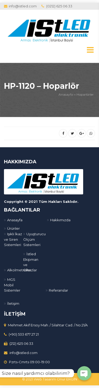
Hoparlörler (85, 94)
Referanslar (58, 290)
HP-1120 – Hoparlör (41, 86)
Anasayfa (66, 94)
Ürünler (13, 228)
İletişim (13, 303)
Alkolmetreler (19, 270)
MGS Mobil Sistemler (12, 284)
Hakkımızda (60, 220)
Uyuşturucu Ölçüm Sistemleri (34, 239)
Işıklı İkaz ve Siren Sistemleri (13, 239)
